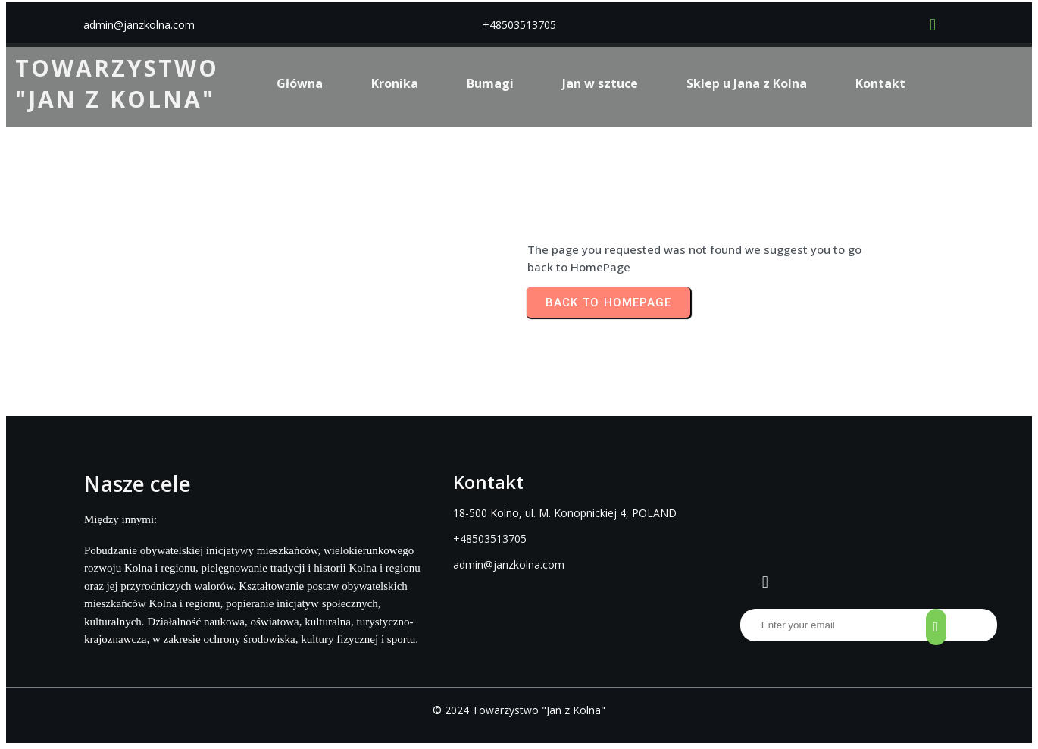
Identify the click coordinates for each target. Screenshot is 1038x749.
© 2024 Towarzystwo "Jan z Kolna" (519, 710)
